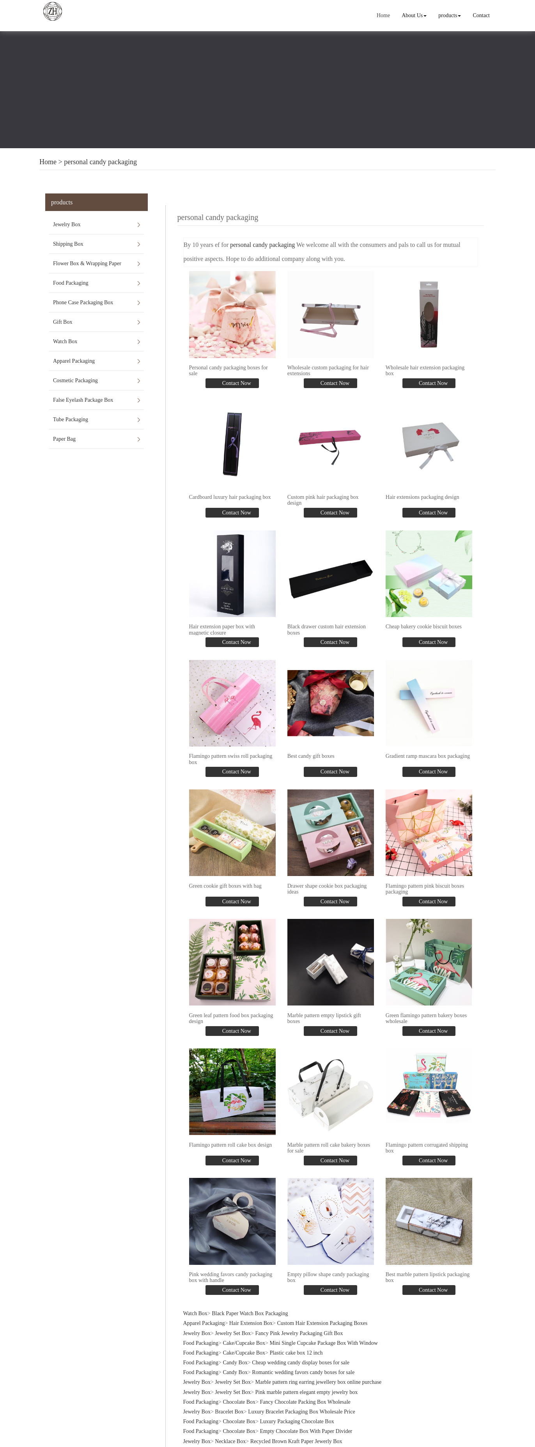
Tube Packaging (70, 419)
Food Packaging (71, 283)
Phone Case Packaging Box (83, 302)
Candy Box (235, 1362)
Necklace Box (230, 1441)
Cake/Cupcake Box (244, 1343)
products (449, 15)
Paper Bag (64, 439)
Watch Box (65, 341)
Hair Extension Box (251, 1323)
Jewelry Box (66, 224)
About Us (414, 15)
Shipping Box (68, 244)
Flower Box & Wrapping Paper (87, 263)
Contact (481, 15)
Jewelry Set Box (233, 1333)
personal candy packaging (100, 162)
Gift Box (62, 322)
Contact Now (236, 383)
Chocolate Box (239, 1402)
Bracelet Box (229, 1412)
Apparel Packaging (74, 361)
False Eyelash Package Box (83, 400)
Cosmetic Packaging (75, 380)
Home (383, 15)
